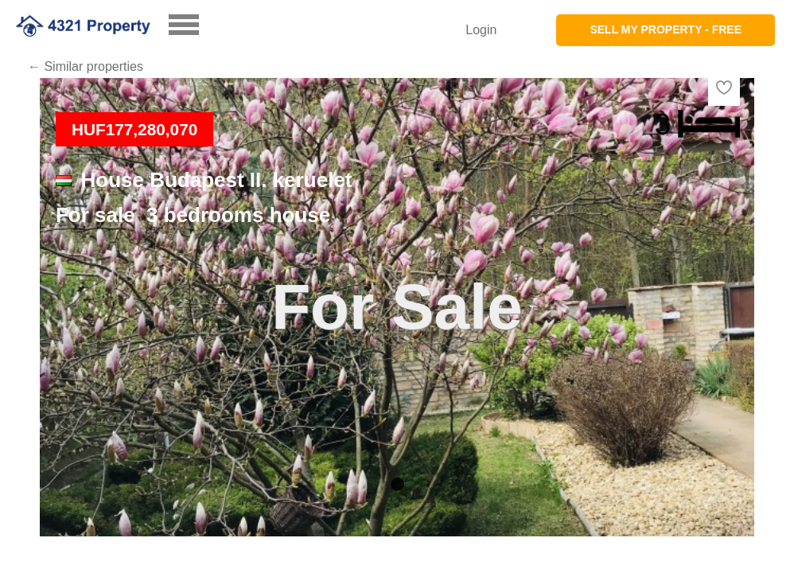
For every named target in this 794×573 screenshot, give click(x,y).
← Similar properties (85, 66)
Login (480, 30)
